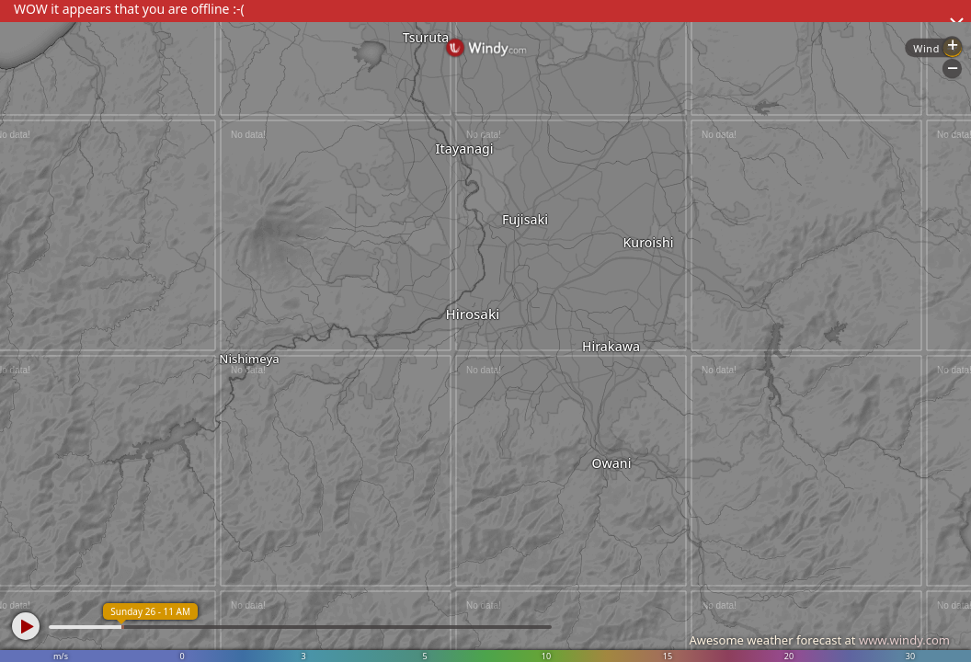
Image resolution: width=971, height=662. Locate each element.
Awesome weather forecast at (819, 640)
